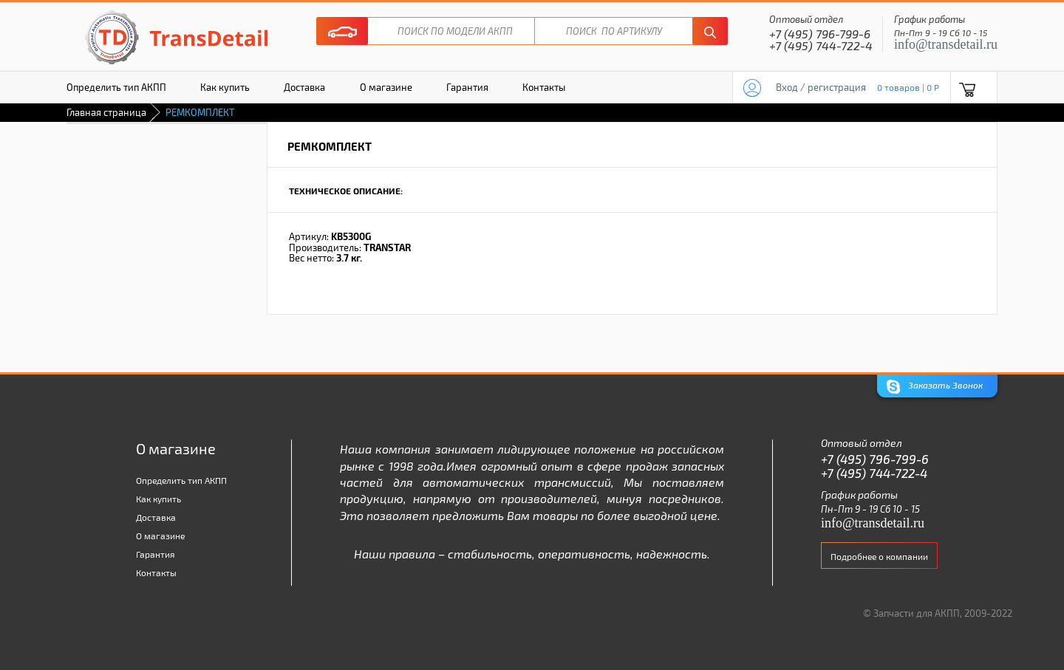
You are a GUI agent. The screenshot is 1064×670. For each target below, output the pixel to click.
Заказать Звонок (935, 387)
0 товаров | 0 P (908, 87)
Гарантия (467, 87)
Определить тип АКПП (116, 87)
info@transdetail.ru (946, 44)
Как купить (225, 87)
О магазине (386, 87)
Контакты (543, 87)
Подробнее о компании (879, 556)
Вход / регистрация (821, 87)
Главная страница (106, 112)
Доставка (304, 87)
